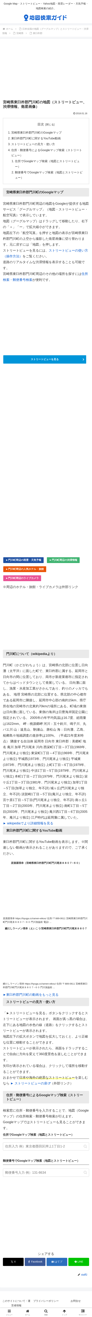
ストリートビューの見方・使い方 (33, 144)
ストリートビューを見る (45, 359)
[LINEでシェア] (78, 1262)
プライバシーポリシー (46, 1300)
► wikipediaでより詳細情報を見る (28, 823)
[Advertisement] (46, 70)
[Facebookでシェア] (35, 1262)
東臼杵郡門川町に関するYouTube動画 (36, 138)
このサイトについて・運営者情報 (16, 1303)
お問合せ (76, 1300)
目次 (40, 124)
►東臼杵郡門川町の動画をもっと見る (31, 994)
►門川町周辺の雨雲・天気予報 (23, 560)
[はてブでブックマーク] (57, 1262)
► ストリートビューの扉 (30, 1083)
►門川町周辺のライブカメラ (22, 578)
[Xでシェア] (13, 1262)
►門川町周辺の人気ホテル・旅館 (25, 569)
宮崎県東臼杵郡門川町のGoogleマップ (36, 132)
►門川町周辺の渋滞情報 (63, 560)
